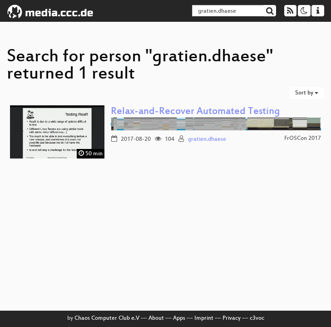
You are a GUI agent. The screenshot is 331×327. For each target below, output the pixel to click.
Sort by (306, 93)
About (156, 318)
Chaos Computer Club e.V (106, 318)
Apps (179, 318)
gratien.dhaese (207, 139)
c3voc (257, 318)
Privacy (231, 318)
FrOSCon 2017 (302, 138)
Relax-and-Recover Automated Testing (195, 112)
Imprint (203, 318)
